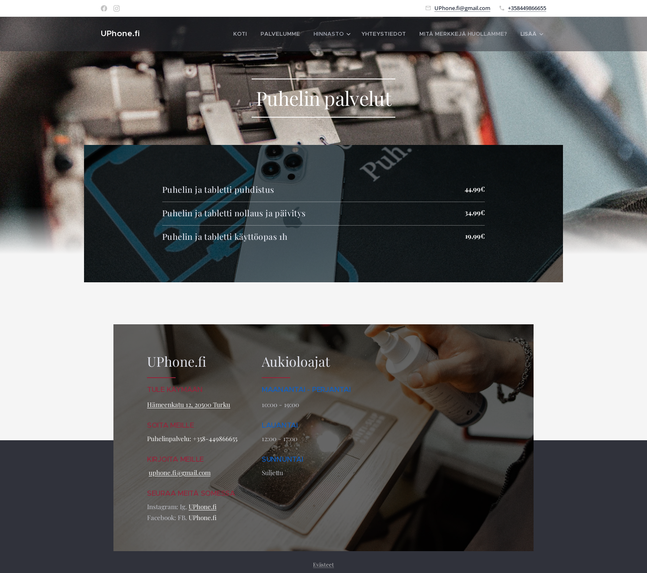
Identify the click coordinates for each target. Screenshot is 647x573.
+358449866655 (527, 8)
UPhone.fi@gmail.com (462, 8)
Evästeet (323, 564)
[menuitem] (214, 34)
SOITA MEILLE (171, 425)
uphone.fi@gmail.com (179, 472)
